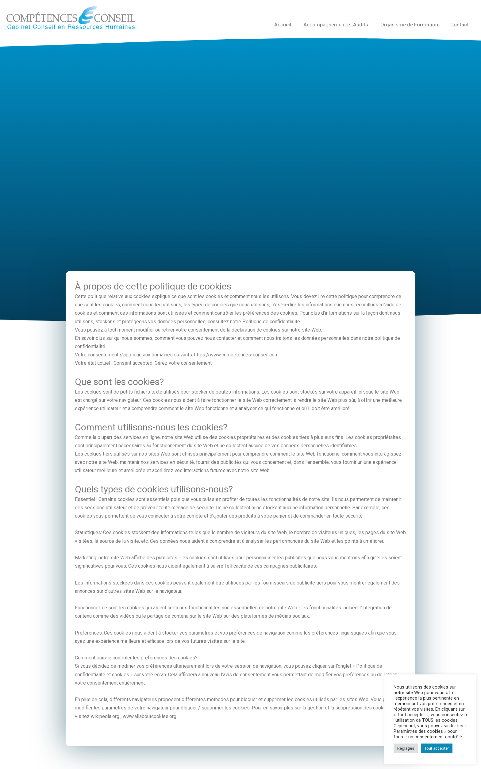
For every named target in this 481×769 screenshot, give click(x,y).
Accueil (282, 24)
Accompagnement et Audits (335, 24)
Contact (459, 24)
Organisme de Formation (409, 24)
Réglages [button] (405, 748)
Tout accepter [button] (437, 748)
